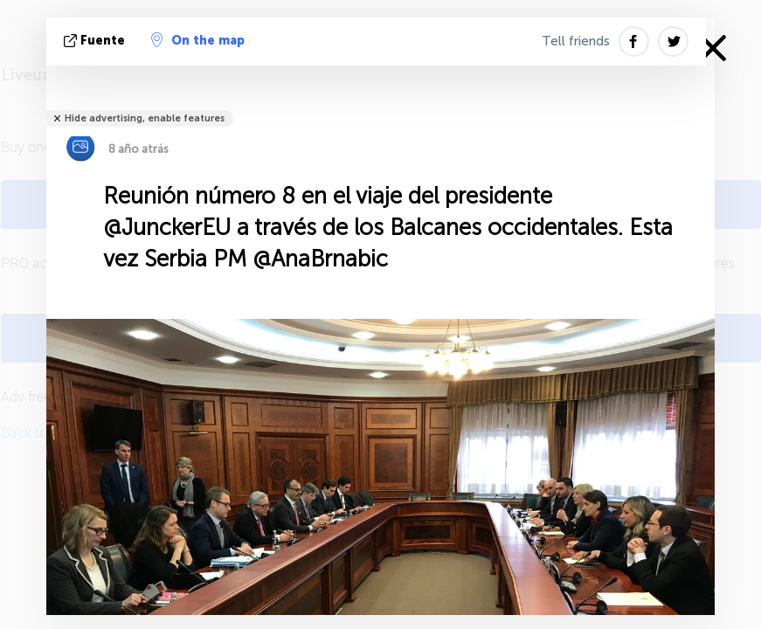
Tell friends (576, 41)
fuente (96, 40)
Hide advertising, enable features (145, 118)
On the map (198, 40)
